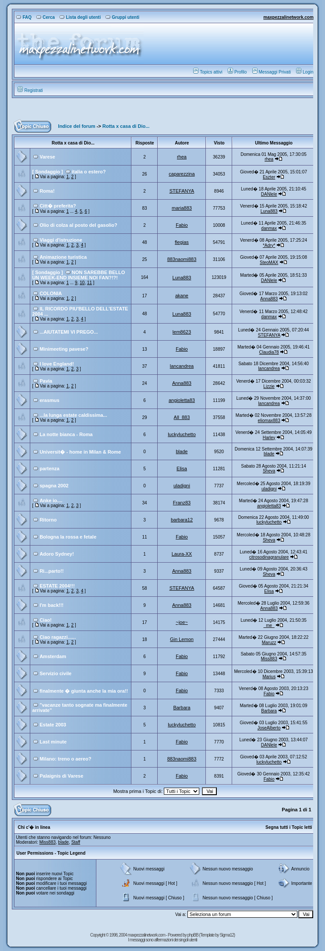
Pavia (45, 381)
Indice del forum (76, 126)
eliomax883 (269, 420)
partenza (49, 468)
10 (82, 282)
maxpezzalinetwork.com (288, 17)
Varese (47, 156)
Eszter (269, 177)
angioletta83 (182, 400)
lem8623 (182, 332)
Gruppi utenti (122, 17)
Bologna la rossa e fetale (67, 536)
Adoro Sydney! (56, 554)
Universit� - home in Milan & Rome (80, 451)
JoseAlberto (269, 728)
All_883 (182, 417)
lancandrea (182, 366)
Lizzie (269, 386)
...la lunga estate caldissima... (73, 415)
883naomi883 (182, 259)
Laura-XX (182, 554)
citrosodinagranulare (269, 557)
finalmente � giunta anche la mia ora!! (83, 691)
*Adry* (269, 245)
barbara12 (182, 519)
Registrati (30, 90)
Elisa (182, 468)
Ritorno (48, 519)
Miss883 (269, 658)
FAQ (24, 17)
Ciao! (45, 620)
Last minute (53, 741)
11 (89, 282)
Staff (75, 842)
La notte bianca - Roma (65, 434)
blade (182, 451)
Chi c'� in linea (34, 827)
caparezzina (181, 173)
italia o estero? (89, 171)
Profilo (237, 72)
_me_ (269, 625)
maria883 (182, 208)
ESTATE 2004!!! (56, 585)
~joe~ (182, 622)
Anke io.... (50, 500)
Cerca (45, 17)
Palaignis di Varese (61, 775)
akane (181, 295)
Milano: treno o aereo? (65, 758)
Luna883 (269, 211)
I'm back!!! (51, 605)
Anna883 (269, 298)
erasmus (49, 400)
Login (304, 72)
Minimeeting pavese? (63, 349)
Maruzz (269, 642)
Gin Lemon (182, 639)
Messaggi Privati (271, 72)
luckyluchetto (182, 434)
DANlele (269, 194)
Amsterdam (52, 656)
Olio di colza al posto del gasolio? (78, 225)
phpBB (193, 935)
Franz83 (182, 502)
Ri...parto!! (51, 571)
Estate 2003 (52, 724)
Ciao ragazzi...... (57, 637)
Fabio (182, 225)
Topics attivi (208, 72)
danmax (269, 228)
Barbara (181, 707)
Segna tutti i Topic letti (288, 827)
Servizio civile (55, 673)
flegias (182, 242)
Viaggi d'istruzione (60, 240)
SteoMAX (269, 262)
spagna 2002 (53, 485)
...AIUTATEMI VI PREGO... (68, 332)
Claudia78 (269, 352)
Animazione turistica (63, 257)
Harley (269, 437)
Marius (269, 676)
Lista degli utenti (80, 17)
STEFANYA (182, 191)
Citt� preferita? (57, 205)
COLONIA (50, 293)
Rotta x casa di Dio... (126, 126)
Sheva (269, 470)
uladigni (181, 485)
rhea (182, 156)
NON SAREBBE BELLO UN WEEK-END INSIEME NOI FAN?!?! (78, 275)
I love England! (56, 363)
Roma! (46, 191)
